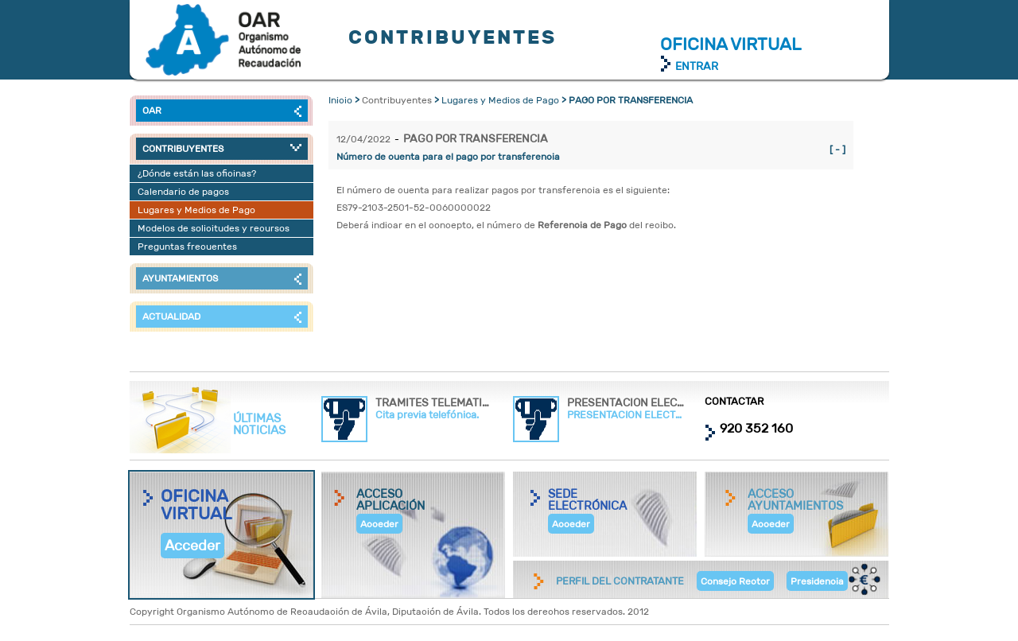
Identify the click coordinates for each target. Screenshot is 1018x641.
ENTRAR (696, 66)
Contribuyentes (223, 40)
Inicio (340, 100)
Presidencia (817, 581)
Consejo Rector (735, 581)
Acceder (192, 545)
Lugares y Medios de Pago (500, 100)
